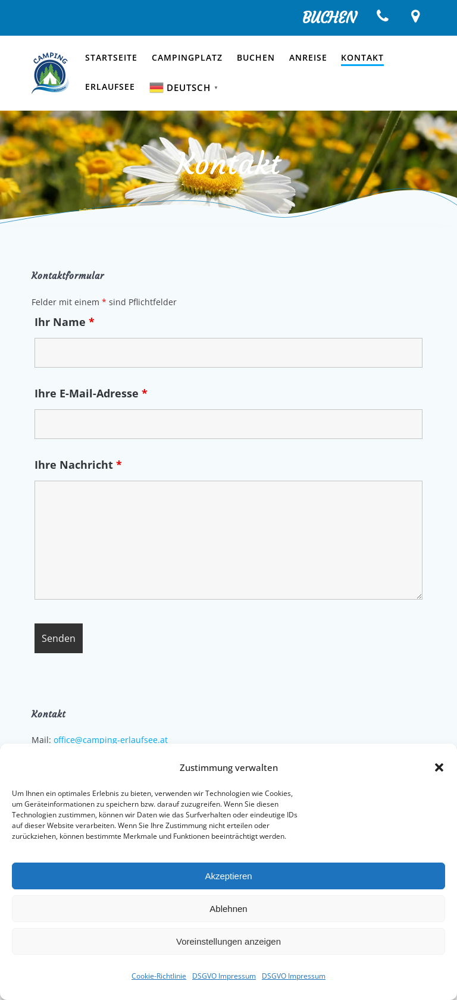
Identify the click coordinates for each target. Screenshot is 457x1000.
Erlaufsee (110, 86)
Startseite (111, 57)
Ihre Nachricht (78, 464)
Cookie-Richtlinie (159, 976)
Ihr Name (65, 322)
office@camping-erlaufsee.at (111, 739)
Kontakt (362, 57)
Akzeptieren (228, 876)
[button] (439, 767)
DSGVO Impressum (224, 976)
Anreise (308, 57)
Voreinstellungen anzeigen (228, 941)
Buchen (256, 57)
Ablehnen (228, 909)
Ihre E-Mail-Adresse (91, 393)
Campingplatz (187, 57)
